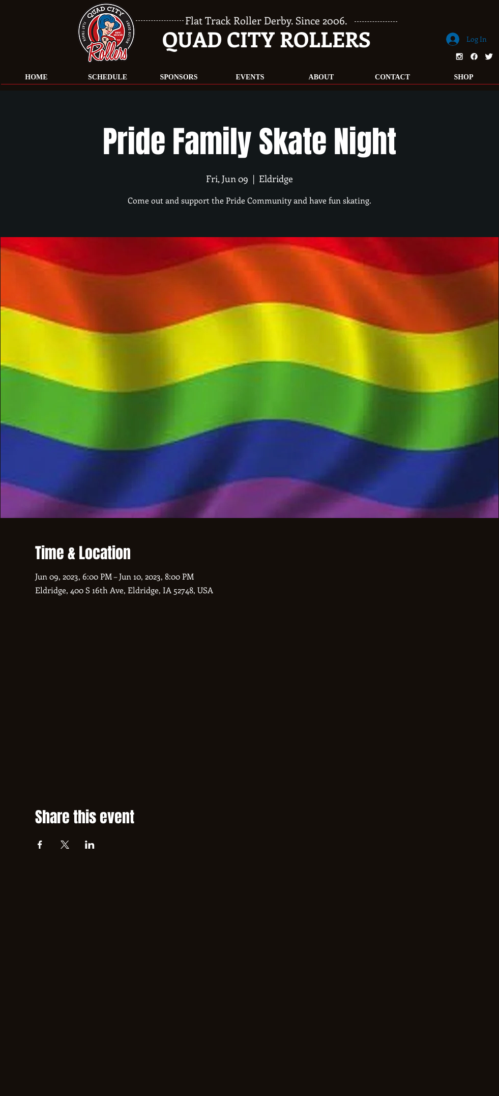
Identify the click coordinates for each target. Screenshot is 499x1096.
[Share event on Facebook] (40, 845)
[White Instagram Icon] (459, 56)
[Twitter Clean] (488, 56)
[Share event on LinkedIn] (90, 845)
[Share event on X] (65, 845)
